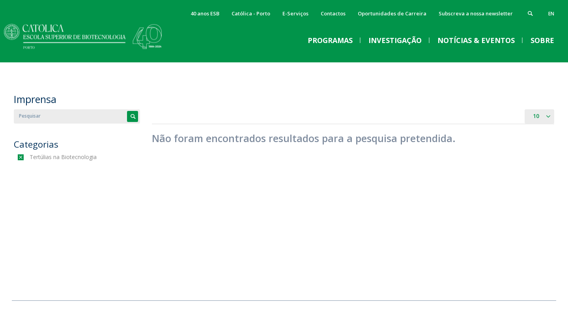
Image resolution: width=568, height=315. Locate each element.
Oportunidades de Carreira (392, 13)
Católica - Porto (251, 13)
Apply (132, 116)
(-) (31, 157)
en (551, 13)
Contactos (333, 13)
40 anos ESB (205, 13)
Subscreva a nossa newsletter (476, 13)
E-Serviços (295, 13)
